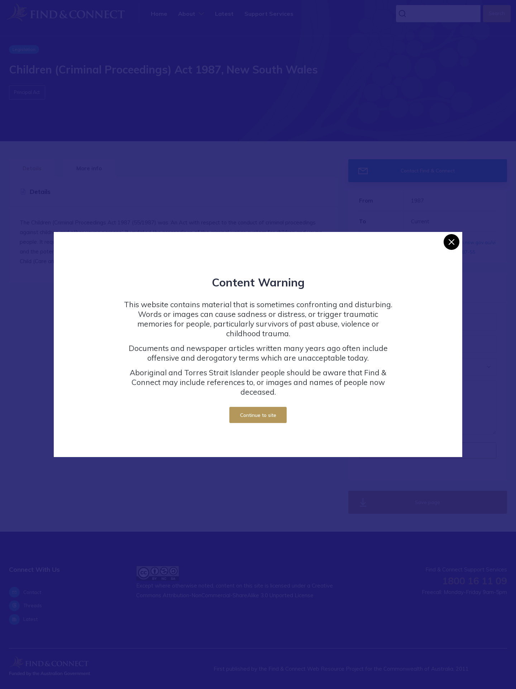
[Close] (451, 242)
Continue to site (258, 415)
